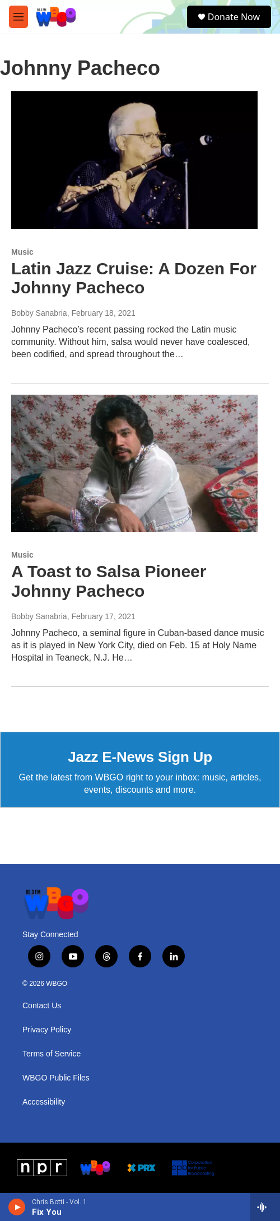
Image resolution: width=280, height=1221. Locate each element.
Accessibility (43, 1102)
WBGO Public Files (56, 1078)
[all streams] (265, 1207)
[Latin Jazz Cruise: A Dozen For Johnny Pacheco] (134, 159)
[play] (17, 1207)
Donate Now (234, 17)
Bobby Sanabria (39, 312)
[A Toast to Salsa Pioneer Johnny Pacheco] (134, 463)
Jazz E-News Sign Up (140, 756)
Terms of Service (51, 1054)
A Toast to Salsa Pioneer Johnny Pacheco (108, 581)
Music (22, 251)
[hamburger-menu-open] (18, 17)
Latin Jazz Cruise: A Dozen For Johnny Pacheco (133, 278)
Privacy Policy (46, 1030)
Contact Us (41, 1006)
